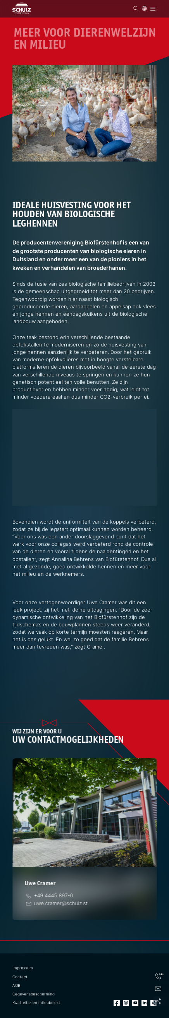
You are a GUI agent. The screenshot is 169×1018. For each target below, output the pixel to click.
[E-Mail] (60, 903)
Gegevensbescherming (33, 994)
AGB (16, 985)
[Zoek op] (136, 8)
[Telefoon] (53, 895)
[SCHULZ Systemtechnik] (21, 8)
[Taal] (144, 8)
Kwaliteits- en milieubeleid (36, 1002)
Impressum (22, 968)
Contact (20, 977)
